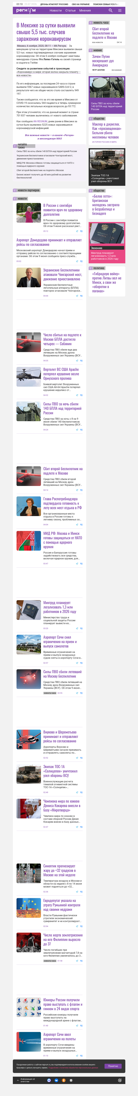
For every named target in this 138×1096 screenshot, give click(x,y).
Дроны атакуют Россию (54, 4)
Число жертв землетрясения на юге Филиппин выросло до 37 (63, 939)
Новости (56, 10)
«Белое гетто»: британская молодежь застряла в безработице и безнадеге (105, 204)
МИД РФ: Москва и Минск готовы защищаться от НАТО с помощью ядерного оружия (62, 539)
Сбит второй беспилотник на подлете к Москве (40, 170)
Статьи (70, 10)
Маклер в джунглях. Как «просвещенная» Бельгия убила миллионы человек (106, 130)
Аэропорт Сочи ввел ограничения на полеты (59, 1036)
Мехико (21, 45)
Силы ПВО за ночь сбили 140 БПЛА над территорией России (47, 151)
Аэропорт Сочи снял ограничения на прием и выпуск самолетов (60, 641)
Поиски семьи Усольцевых (109, 4)
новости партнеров (28, 190)
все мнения (117, 70)
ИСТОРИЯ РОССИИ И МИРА (104, 142)
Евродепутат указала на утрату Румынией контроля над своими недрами (61, 904)
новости (22, 199)
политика (99, 268)
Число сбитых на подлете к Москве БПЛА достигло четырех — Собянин (62, 339)
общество (99, 119)
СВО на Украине (81, 4)
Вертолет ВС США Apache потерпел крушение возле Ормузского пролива (61, 373)
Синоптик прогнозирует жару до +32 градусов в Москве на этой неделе (59, 870)
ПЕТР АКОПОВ (98, 70)
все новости (97, 42)
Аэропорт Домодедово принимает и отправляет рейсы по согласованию (49, 242)
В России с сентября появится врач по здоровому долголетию (62, 209)
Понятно (113, 1066)
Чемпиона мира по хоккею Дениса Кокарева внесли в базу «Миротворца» (61, 805)
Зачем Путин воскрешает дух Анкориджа (103, 60)
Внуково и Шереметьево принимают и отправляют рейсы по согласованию (60, 736)
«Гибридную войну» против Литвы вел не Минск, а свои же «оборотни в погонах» (106, 282)
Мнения (85, 10)
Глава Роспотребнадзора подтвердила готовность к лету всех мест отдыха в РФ (62, 503)
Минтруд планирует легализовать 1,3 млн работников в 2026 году (59, 607)
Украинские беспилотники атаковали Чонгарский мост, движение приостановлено (62, 274)
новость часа (101, 23)
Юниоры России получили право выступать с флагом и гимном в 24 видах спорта (62, 1004)
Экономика (96, 248)
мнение (98, 50)
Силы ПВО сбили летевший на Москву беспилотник (62, 674)
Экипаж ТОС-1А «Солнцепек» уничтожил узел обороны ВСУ (60, 771)
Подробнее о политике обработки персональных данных (73, 1068)
